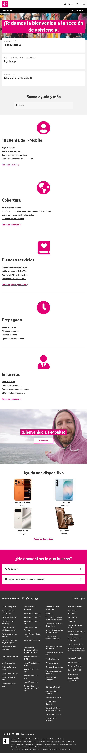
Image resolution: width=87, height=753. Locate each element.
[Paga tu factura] (10, 41)
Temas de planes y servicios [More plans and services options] (15, 285)
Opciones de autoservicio (13, 339)
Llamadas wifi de (13, 219)
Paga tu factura (8, 148)
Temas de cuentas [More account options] (10, 165)
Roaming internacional (11, 207)
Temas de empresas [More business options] (11, 399)
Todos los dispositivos (43, 539)
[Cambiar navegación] (78, 10)
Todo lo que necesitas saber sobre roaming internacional (26, 211)
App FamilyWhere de (14, 275)
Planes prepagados (10, 331)
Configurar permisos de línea (14, 155)
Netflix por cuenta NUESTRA (14, 271)
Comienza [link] (43, 440)
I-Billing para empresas (12, 385)
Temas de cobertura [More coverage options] (11, 225)
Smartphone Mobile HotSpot (14, 279)
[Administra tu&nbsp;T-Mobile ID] (10, 74)
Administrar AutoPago (11, 151)
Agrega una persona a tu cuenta (15, 389)
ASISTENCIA (7, 10)
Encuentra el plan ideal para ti (14, 267)
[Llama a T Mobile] (43, 569)
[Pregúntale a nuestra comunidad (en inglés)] (43, 579)
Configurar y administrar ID (17, 159)
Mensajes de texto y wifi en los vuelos (18, 215)
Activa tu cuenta (9, 327)
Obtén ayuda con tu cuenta (13, 393)
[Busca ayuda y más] (43, 105)
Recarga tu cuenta (10, 335)
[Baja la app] (20, 58)
